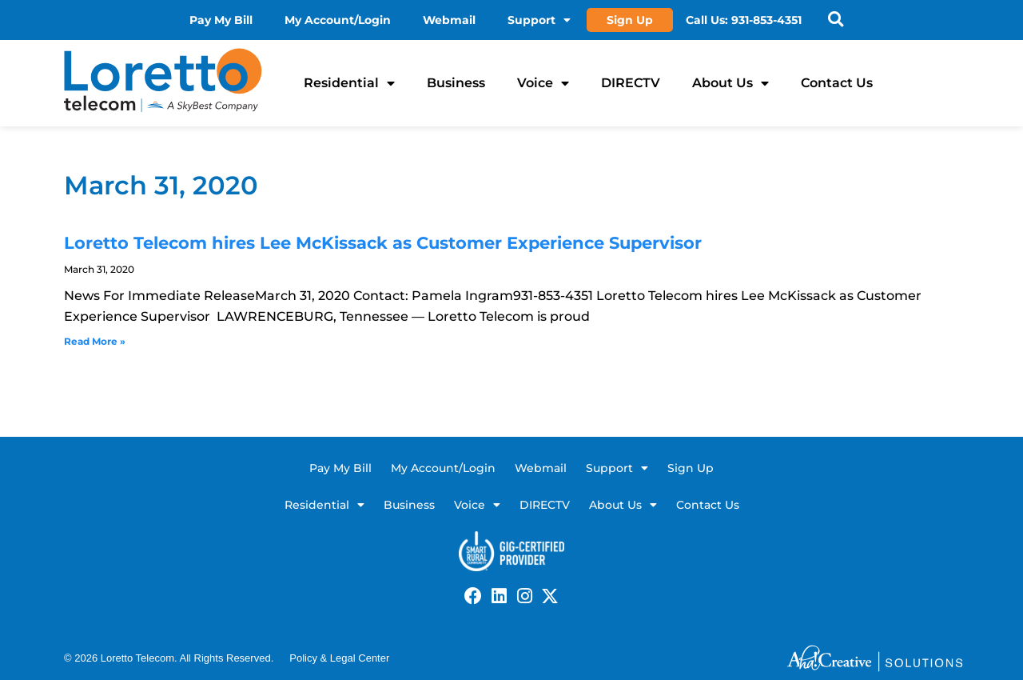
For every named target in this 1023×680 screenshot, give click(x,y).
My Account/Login (338, 20)
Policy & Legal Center (339, 658)
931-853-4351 (767, 20)
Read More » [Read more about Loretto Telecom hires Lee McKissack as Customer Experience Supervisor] (94, 341)
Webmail (450, 20)
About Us (730, 83)
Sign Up (630, 20)
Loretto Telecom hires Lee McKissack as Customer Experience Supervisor (383, 243)
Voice (543, 83)
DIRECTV (630, 82)
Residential (349, 83)
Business (456, 82)
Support (539, 20)
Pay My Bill (221, 20)
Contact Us (837, 82)
